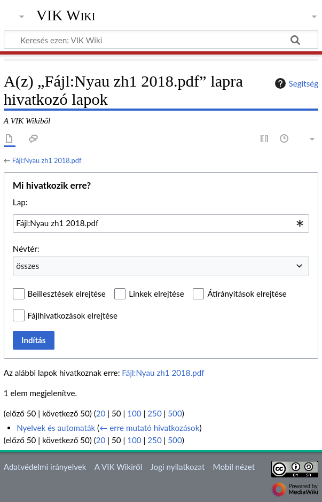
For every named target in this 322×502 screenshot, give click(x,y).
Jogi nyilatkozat (177, 467)
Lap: (20, 202)
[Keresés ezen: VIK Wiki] (161, 39)
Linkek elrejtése (156, 293)
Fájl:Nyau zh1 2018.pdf (47, 160)
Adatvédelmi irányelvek (45, 467)
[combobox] (161, 223)
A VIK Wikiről (118, 467)
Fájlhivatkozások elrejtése (72, 315)
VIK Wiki (66, 15)
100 (134, 413)
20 (101, 413)
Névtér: (26, 248)
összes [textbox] (27, 266)
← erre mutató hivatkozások (149, 428)
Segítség (295, 83)
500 (175, 413)
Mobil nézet (234, 467)
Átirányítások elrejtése (246, 293)
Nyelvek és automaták (56, 428)
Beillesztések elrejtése (67, 293)
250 (154, 413)
